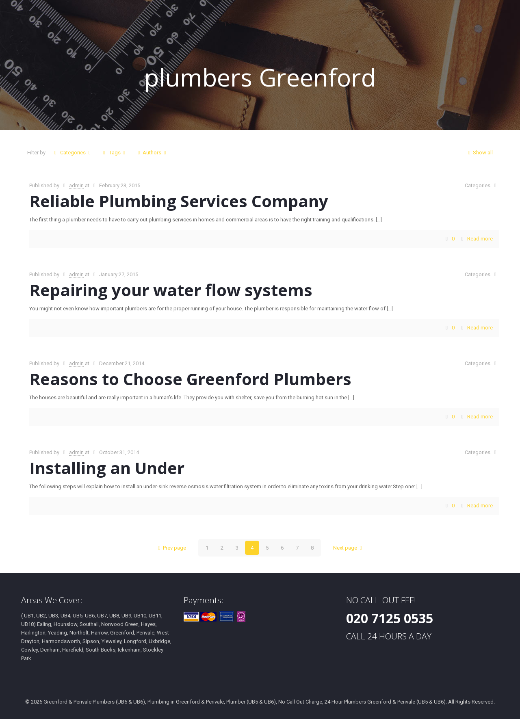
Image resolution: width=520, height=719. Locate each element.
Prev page (171, 548)
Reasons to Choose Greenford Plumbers (190, 379)
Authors (152, 152)
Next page (348, 548)
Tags (114, 152)
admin (76, 185)
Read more (480, 239)
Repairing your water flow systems (170, 290)
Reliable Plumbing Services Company (178, 201)
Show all (479, 152)
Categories (72, 152)
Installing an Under (106, 468)
